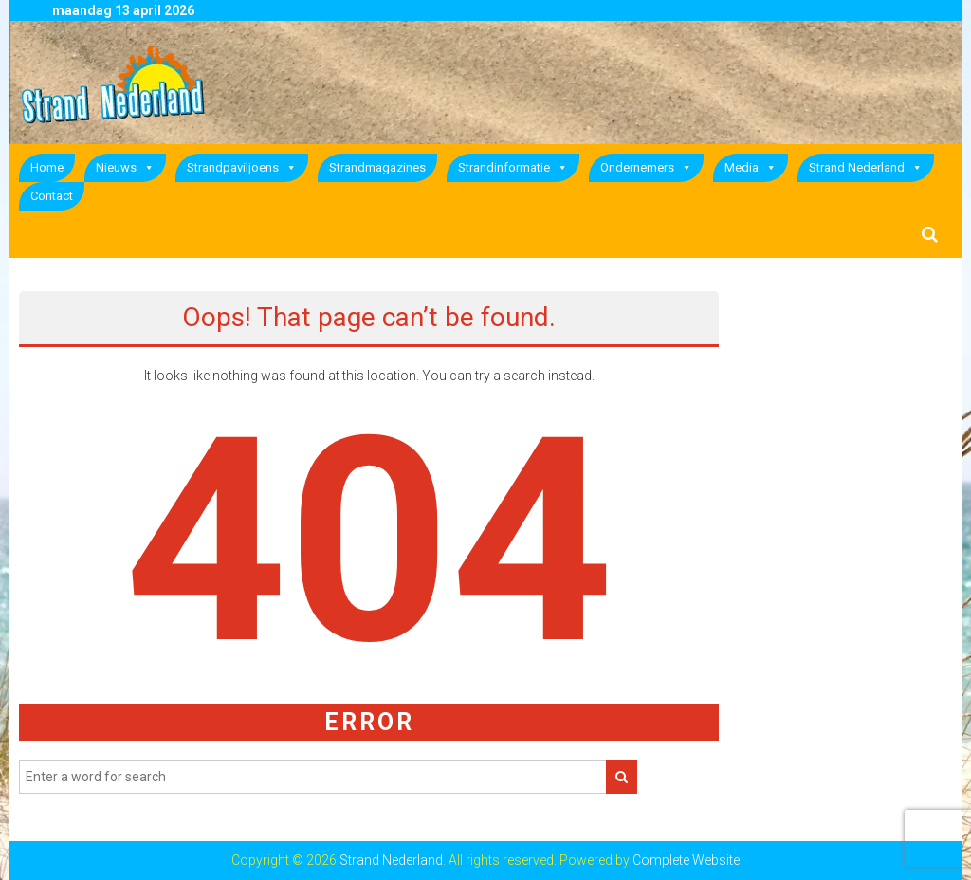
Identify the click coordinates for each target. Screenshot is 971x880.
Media (750, 168)
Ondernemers (646, 168)
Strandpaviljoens (242, 168)
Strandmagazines (377, 167)
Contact (51, 196)
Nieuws (125, 168)
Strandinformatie (513, 168)
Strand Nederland (866, 168)
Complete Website (686, 860)
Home (47, 167)
